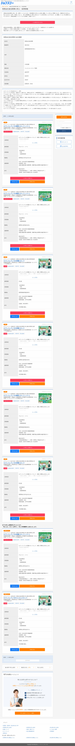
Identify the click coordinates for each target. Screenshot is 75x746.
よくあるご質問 (53, 729)
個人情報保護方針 (30, 731)
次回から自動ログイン (66, 127)
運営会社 (5, 733)
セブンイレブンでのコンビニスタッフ (15, 598)
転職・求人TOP (5, 6)
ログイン (64, 130)
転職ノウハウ (6, 729)
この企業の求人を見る (37, 22)
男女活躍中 (27, 131)
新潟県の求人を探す (31, 727)
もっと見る (34, 142)
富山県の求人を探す (54, 727)
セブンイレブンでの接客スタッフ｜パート (17, 126)
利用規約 (52, 731)
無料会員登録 (64, 117)
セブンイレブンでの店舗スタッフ (14, 261)
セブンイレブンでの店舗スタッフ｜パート (17, 534)
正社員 (5, 266)
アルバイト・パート (8, 131)
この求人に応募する (27, 178)
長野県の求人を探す (7, 727)
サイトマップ (6, 731)
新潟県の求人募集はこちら (32, 737)
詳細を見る (32, 181)
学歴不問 (22, 131)
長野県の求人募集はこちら (9, 737)
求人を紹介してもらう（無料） (27, 713)
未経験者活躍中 (16, 131)
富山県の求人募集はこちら (56, 737)
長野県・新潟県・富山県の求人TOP (10, 725)
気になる (14, 181)
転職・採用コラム (30, 729)
